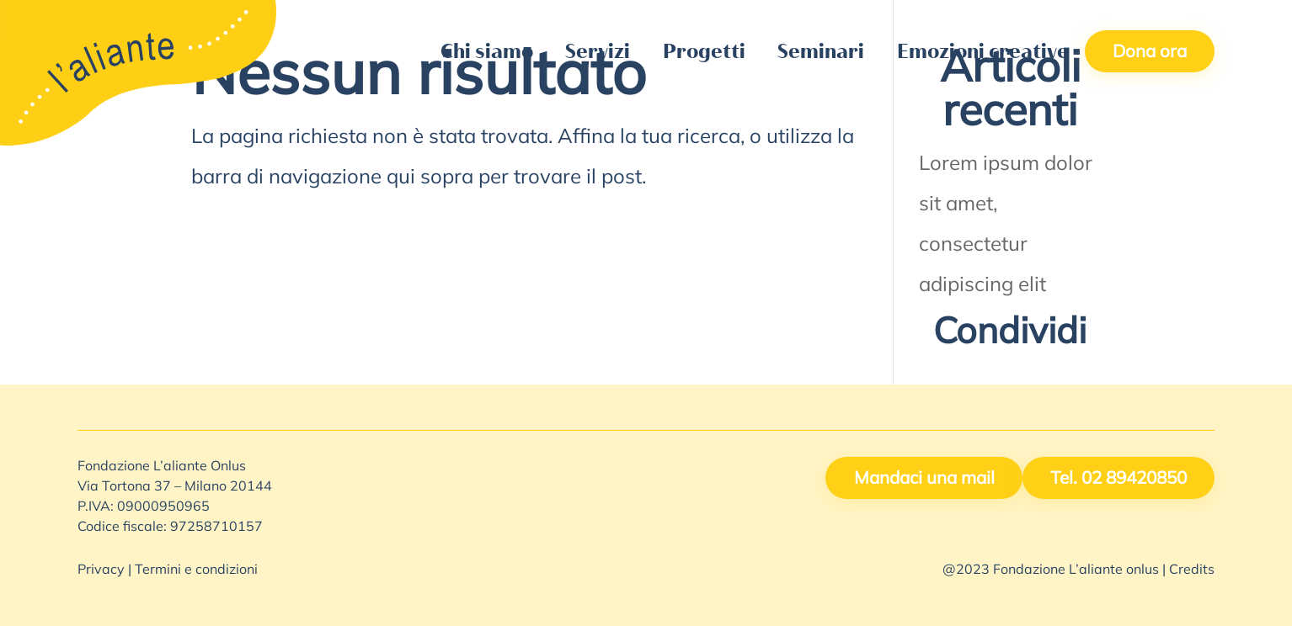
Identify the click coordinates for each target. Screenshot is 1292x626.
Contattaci (805, 17)
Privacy (101, 570)
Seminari (820, 51)
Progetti (704, 51)
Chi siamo (486, 51)
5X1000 (711, 17)
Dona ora (1150, 52)
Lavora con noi (923, 17)
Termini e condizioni (196, 570)
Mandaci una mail (924, 479)
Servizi (597, 51)
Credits (1192, 570)
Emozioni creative (983, 51)
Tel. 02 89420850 (1118, 479)
